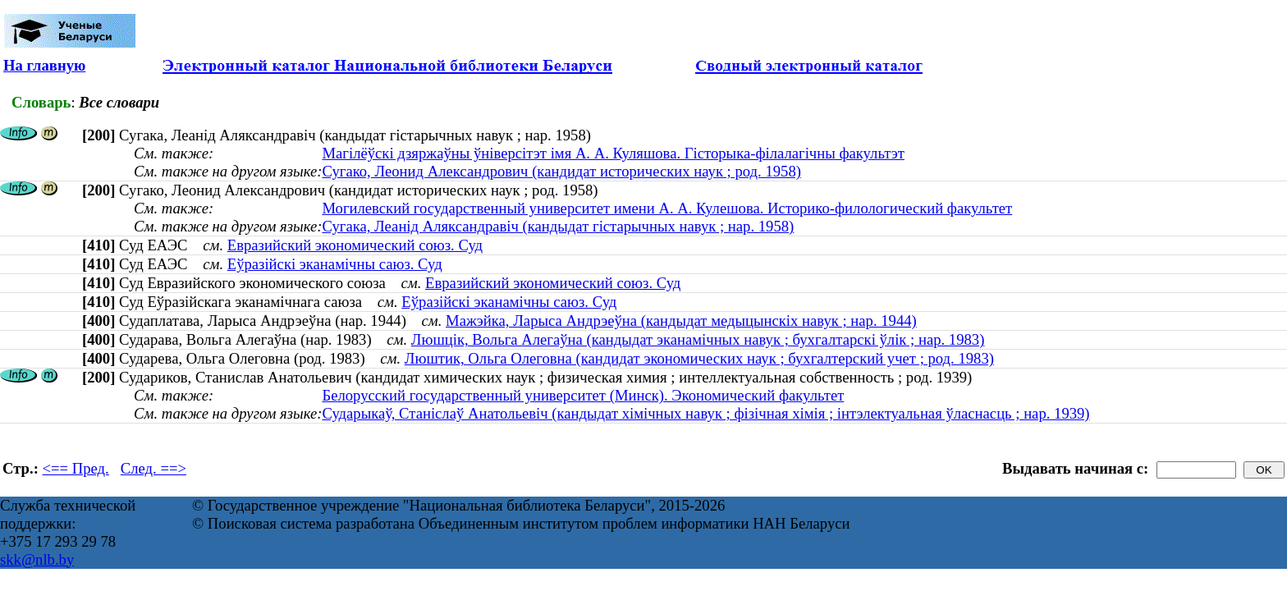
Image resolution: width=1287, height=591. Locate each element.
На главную (44, 65)
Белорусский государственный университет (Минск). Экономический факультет (583, 395)
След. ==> (153, 468)
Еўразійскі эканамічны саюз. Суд (334, 264)
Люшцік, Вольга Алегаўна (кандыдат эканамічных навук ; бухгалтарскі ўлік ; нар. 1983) (698, 339)
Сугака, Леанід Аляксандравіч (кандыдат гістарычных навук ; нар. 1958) (558, 226)
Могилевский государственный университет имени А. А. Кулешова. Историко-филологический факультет (667, 208)
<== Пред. (76, 468)
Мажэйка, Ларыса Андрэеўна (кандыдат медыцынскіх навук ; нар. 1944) (681, 320)
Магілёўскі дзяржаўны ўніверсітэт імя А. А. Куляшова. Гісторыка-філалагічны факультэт (613, 153)
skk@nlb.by (37, 559)
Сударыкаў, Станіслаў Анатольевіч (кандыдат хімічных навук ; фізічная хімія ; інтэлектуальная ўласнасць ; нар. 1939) (705, 413)
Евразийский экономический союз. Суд (355, 245)
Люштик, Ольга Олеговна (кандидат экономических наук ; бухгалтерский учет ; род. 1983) (699, 358)
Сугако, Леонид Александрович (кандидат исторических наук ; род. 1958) (561, 171)
